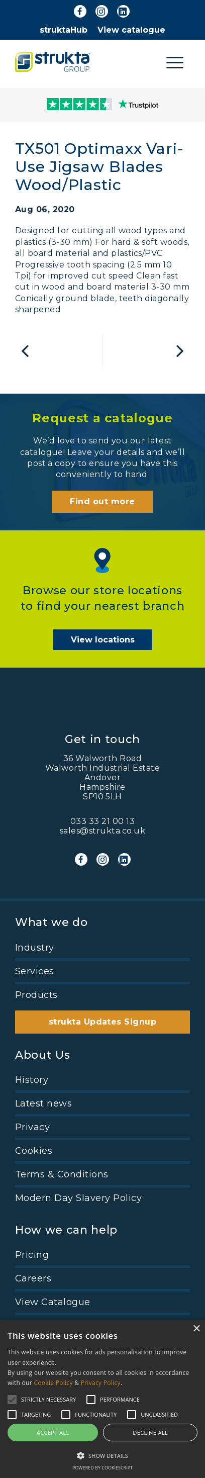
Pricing (32, 1254)
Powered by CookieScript (102, 1467)
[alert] (102, 1399)
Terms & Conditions (62, 1174)
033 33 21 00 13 (102, 821)
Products (36, 994)
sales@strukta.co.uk (102, 831)
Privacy (32, 1127)
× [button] (196, 1329)
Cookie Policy (53, 1382)
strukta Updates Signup (103, 1022)
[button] (102, 1454)
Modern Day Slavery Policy (78, 1198)
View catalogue (131, 30)
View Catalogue (52, 1302)
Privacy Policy (101, 1382)
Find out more (102, 501)
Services (34, 971)
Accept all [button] (53, 1432)
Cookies (33, 1150)
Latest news (43, 1103)
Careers (33, 1278)
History (31, 1079)
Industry (34, 947)
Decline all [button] (150, 1432)
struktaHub (63, 30)
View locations (103, 639)
